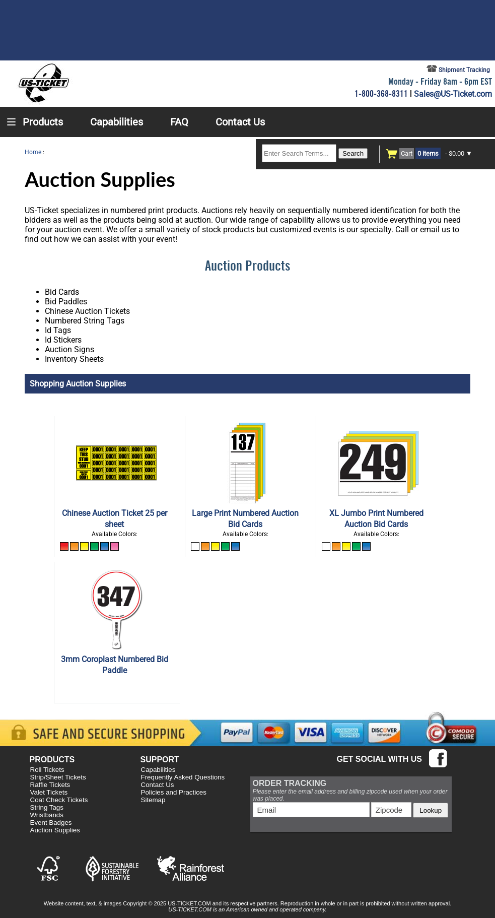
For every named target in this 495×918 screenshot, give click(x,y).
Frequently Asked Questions (183, 777)
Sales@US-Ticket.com (453, 94)
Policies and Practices (173, 792)
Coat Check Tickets (59, 800)
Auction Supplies (55, 830)
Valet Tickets (49, 792)
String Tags (46, 807)
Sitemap (153, 800)
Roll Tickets (47, 769)
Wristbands (46, 815)
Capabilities (158, 769)
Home (33, 152)
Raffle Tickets (50, 785)
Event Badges (51, 822)
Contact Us (157, 785)
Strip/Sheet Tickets (58, 777)
